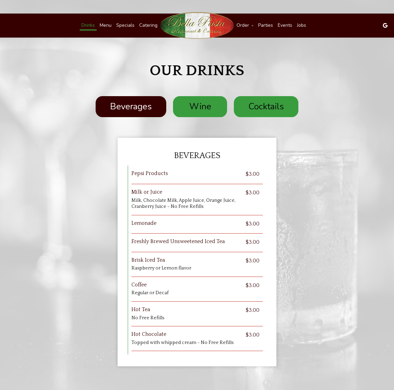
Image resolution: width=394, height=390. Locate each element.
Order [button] (245, 25)
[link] (197, 25)
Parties (265, 25)
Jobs (301, 25)
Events (285, 25)
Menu (106, 25)
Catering (148, 25)
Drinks (88, 25)
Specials (125, 25)
